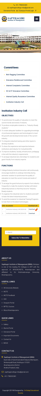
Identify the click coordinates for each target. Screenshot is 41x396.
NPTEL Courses (9, 306)
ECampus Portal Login (24, 11)
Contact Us (7, 339)
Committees (23, 43)
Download (32, 209)
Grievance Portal (9, 11)
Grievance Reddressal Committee (19, 80)
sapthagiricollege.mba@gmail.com (22, 8)
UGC (5, 299)
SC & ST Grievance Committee (17, 91)
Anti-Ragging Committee (15, 75)
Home (13, 43)
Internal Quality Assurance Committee (20, 96)
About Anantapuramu (11, 310)
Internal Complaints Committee (18, 86)
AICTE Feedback (9, 295)
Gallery (6, 324)
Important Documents (11, 335)
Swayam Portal (9, 303)
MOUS (6, 343)
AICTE (6, 292)
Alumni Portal (8, 328)
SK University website (11, 288)
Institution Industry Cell (15, 102)
